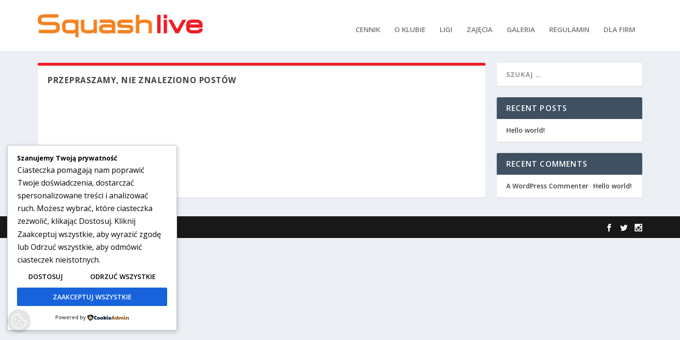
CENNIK (368, 21)
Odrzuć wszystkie (123, 276)
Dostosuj (45, 276)
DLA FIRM (619, 21)
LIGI (446, 21)
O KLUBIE (409, 21)
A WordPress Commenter (547, 184)
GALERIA (521, 21)
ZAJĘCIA (480, 21)
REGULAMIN (569, 21)
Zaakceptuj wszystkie (92, 296)
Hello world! (525, 129)
